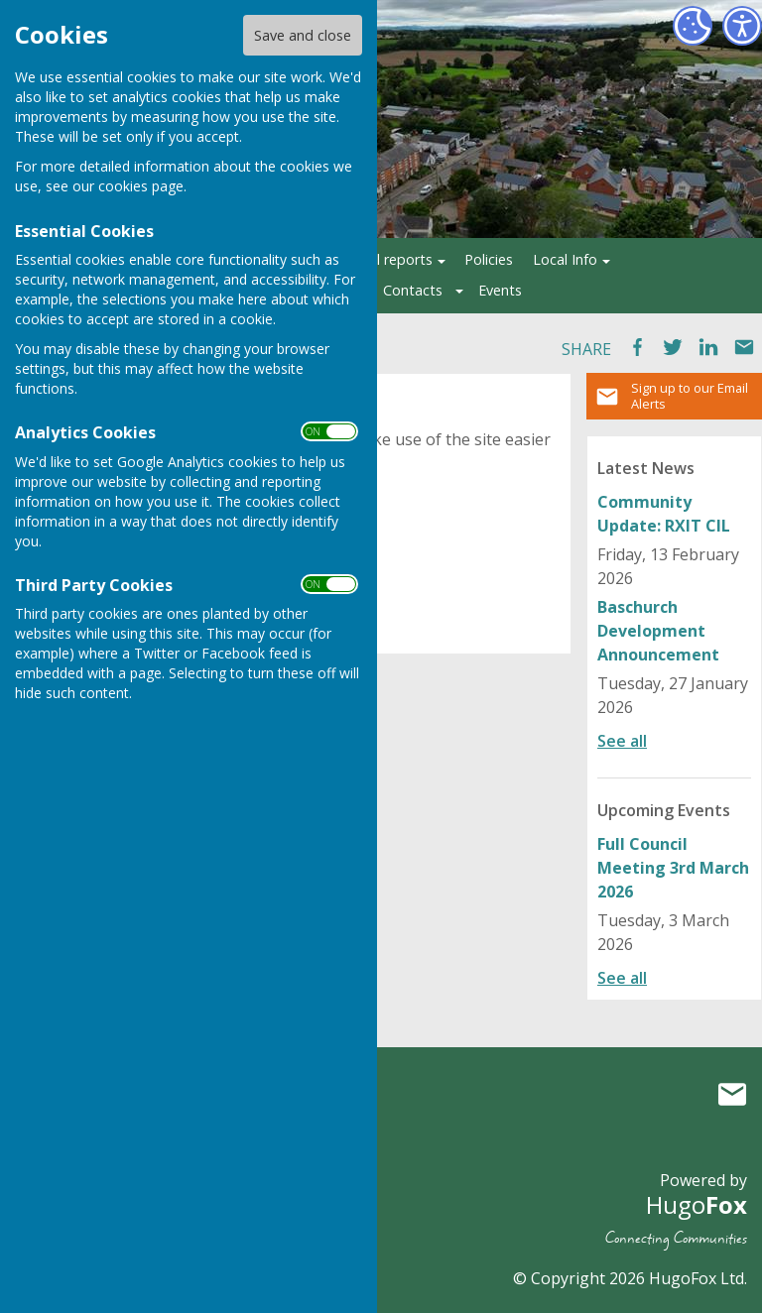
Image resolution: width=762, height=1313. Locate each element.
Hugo (696, 1204)
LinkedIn (708, 347)
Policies (488, 259)
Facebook (637, 347)
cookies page (141, 186)
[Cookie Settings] (692, 26)
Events (500, 290)
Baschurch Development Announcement (658, 630)
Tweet (673, 347)
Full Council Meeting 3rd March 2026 (673, 867)
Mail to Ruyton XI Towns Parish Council (732, 1094)
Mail (744, 347)
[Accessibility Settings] (742, 26)
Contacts (413, 290)
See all (622, 741)
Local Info (565, 259)
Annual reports (384, 259)
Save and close (302, 35)
